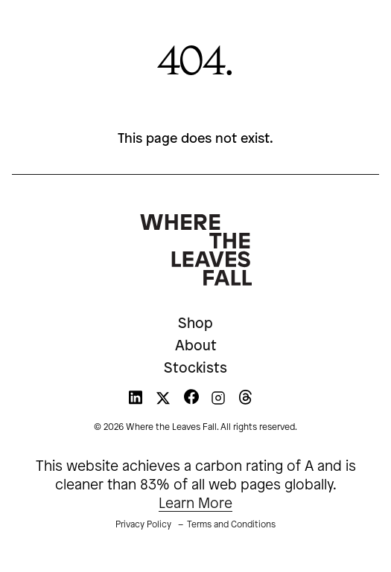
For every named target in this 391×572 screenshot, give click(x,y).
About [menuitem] (196, 346)
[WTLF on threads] (245, 400)
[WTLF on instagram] (218, 400)
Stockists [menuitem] (195, 368)
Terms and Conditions (231, 525)
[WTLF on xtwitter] (163, 400)
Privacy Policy (143, 525)
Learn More (195, 504)
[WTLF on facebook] (191, 400)
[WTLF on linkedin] (135, 400)
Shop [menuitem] (195, 324)
